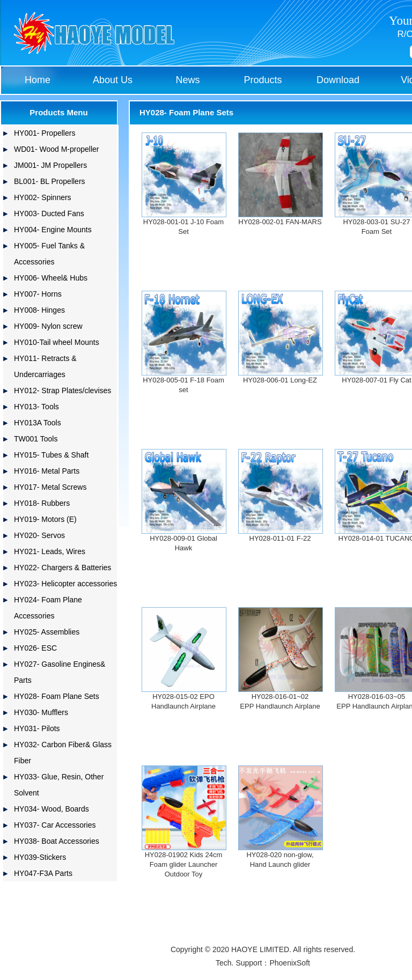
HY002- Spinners (42, 197)
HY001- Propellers (44, 133)
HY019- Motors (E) (45, 519)
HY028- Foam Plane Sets (56, 696)
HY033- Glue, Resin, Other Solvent (59, 784)
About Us (113, 80)
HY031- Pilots (37, 728)
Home (37, 80)
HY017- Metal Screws (50, 487)
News (187, 80)
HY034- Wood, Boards (51, 809)
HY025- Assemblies (46, 632)
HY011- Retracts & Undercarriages (45, 366)
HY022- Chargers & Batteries (62, 567)
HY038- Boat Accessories (56, 841)
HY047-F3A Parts (43, 873)
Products (263, 80)
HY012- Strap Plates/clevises (62, 390)
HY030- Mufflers (41, 712)
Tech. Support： (242, 963)
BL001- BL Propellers (49, 181)
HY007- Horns (38, 294)
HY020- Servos (39, 535)
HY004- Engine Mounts (53, 229)
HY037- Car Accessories (55, 825)
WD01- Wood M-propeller (56, 149)
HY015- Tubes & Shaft (51, 455)
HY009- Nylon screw (48, 326)
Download (338, 80)
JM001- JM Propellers (50, 165)
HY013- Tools (36, 406)
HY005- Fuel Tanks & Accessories (49, 253)
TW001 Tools (35, 438)
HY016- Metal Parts (46, 471)
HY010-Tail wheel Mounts (56, 342)
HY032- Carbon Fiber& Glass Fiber (63, 752)
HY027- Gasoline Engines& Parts (59, 672)
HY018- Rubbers (42, 503)
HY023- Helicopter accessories (65, 583)
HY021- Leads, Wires (49, 551)
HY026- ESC (35, 648)
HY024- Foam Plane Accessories (48, 607)
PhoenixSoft (289, 963)
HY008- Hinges (39, 310)
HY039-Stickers (40, 857)
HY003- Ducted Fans (49, 213)
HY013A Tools (37, 422)
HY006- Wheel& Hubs (50, 278)
